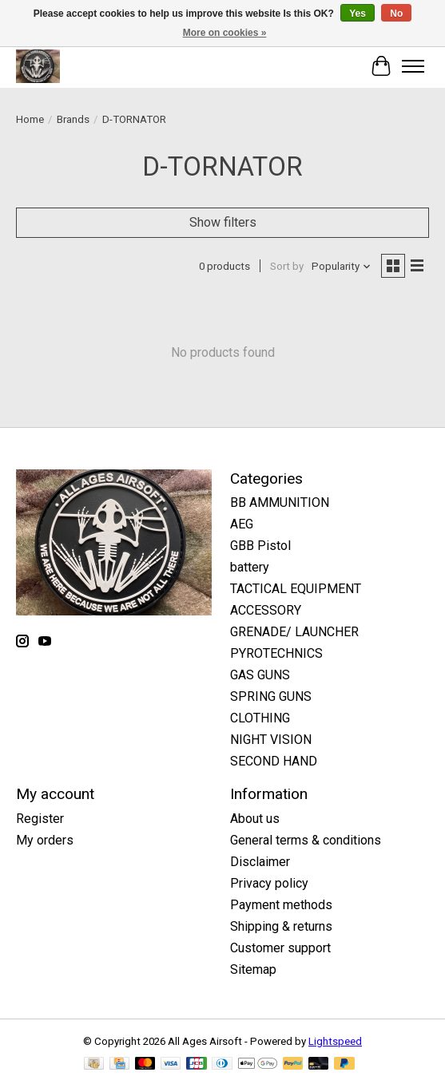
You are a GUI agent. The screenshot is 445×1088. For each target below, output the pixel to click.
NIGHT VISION (271, 739)
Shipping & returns (281, 926)
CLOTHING (260, 718)
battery (249, 567)
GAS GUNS (260, 674)
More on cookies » (225, 32)
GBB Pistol (260, 545)
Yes (357, 13)
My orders (45, 840)
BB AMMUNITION (279, 502)
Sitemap (253, 969)
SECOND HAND (273, 761)
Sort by (287, 266)
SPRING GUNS (271, 696)
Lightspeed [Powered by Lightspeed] (335, 1041)
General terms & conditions (305, 840)
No (396, 13)
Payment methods (281, 904)
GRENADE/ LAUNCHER (294, 631)
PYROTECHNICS (276, 653)
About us (255, 818)
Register (40, 818)
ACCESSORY (265, 610)
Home (30, 119)
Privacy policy (269, 883)
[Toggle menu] (413, 66)
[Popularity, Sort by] (341, 266)
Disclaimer (260, 861)
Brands (73, 119)
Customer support (280, 947)
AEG (241, 524)
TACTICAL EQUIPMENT (295, 588)
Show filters (222, 222)
